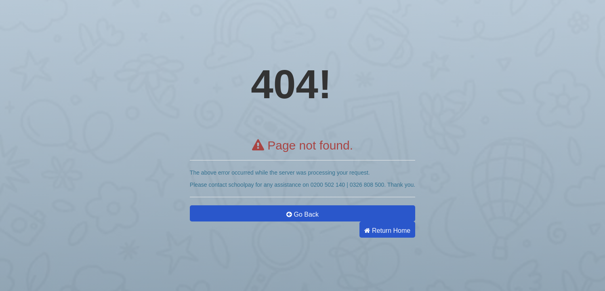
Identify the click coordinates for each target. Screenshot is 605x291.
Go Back (302, 214)
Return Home (387, 230)
